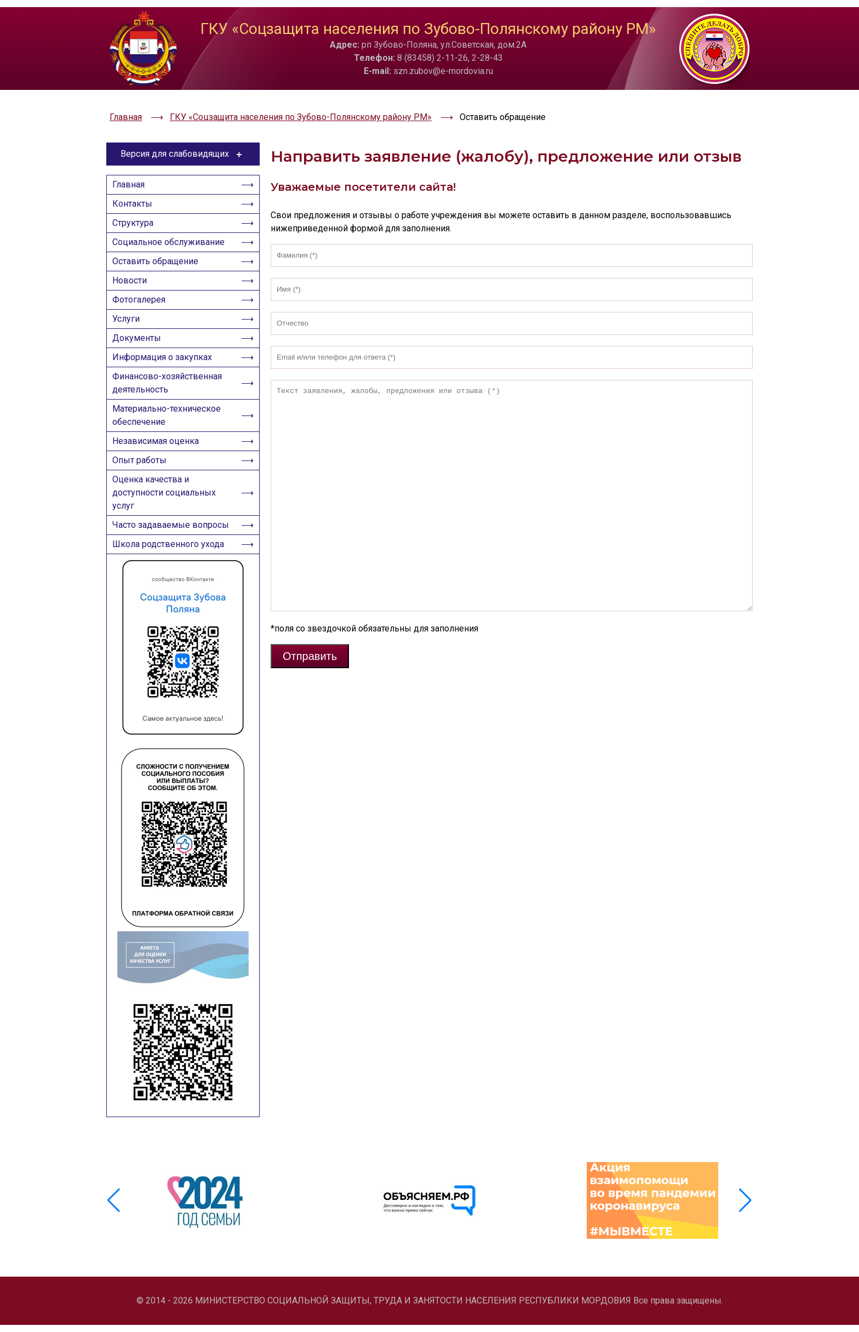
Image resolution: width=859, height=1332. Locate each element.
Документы (140, 340)
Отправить (310, 627)
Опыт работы (143, 479)
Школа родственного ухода (171, 586)
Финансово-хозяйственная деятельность (170, 392)
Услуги (129, 318)
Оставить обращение (159, 251)
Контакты (136, 183)
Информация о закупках (165, 363)
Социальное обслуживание (172, 228)
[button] (745, 1222)
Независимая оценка (159, 457)
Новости (133, 273)
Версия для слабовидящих (183, 125)
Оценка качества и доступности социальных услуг (167, 515)
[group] (207, 1222)
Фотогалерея (142, 296)
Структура (136, 206)
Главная (132, 161)
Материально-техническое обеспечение (170, 428)
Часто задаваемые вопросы (154, 557)
